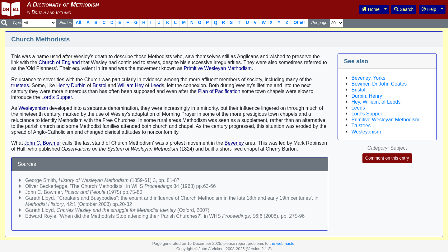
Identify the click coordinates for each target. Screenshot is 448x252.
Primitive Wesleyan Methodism (218, 68)
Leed (156, 85)
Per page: (320, 22)
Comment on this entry (387, 158)
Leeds (358, 107)
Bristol (99, 85)
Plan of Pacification (219, 91)
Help (429, 9)
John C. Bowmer (42, 143)
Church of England (59, 62)
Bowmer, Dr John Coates (379, 83)
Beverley (234, 143)
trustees (20, 85)
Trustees (361, 125)
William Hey (131, 85)
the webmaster (283, 243)
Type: (17, 22)
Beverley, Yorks (368, 78)
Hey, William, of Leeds (376, 102)
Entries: (66, 22)
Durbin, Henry (367, 96)
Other (299, 22)
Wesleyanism (33, 108)
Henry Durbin (71, 85)
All (78, 22)
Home (371, 9)
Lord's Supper (56, 97)
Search (403, 9)
